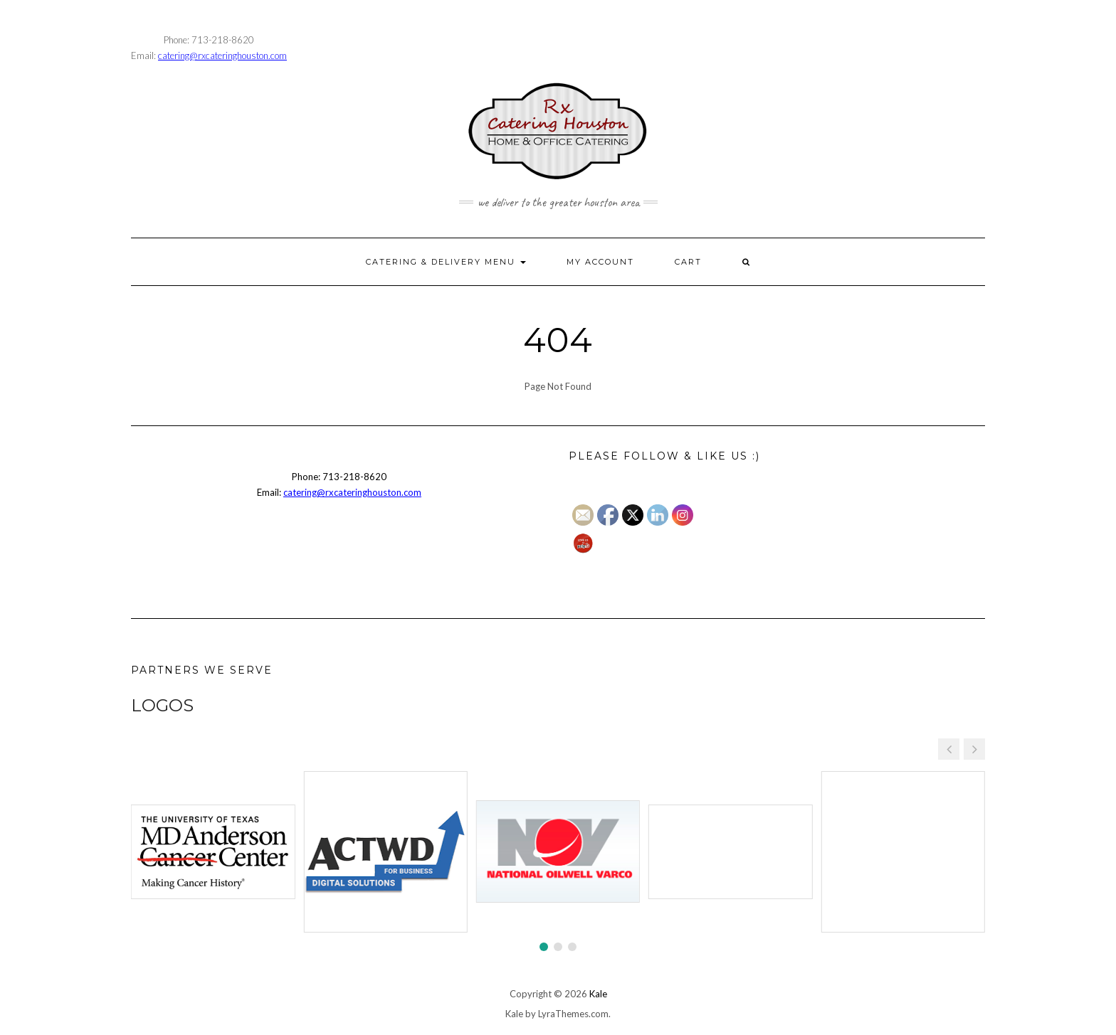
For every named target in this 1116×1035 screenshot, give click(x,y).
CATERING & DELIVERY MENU (446, 262)
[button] (974, 749)
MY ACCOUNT (600, 262)
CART (688, 262)
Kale (598, 993)
